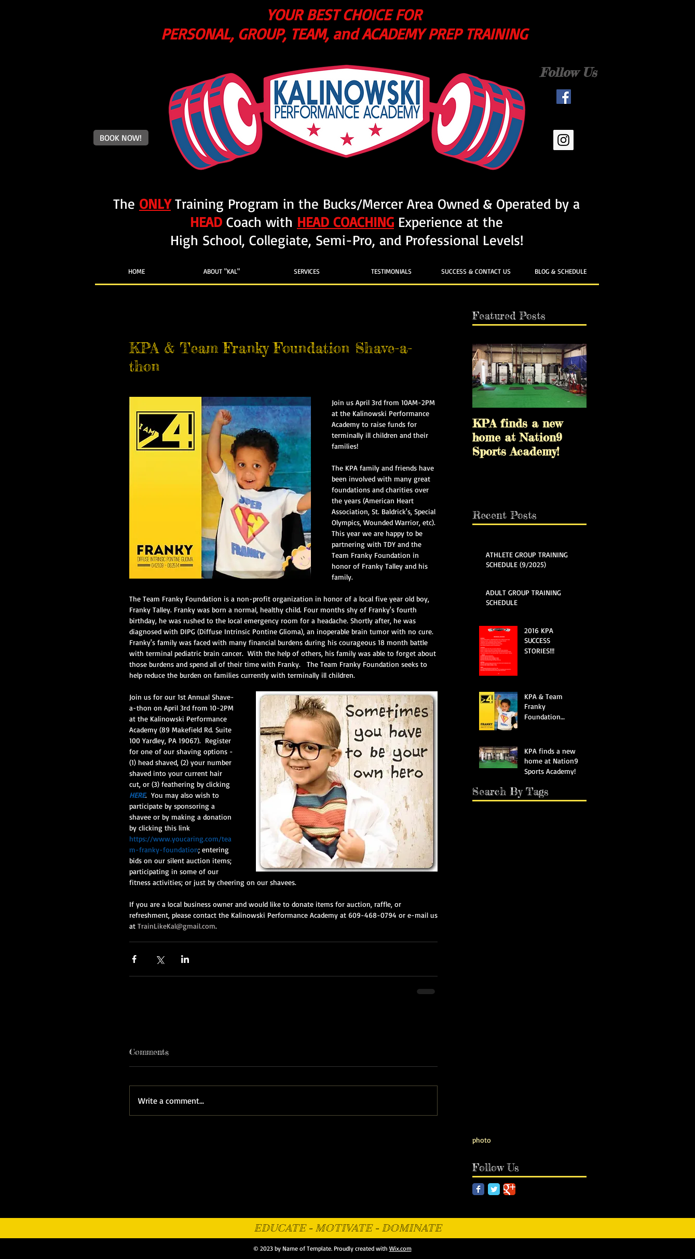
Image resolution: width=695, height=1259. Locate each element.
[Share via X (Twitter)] (160, 959)
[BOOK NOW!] (120, 137)
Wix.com (400, 1248)
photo (481, 1139)
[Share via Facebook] (134, 959)
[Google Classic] (509, 1189)
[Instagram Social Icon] (563, 140)
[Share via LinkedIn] (185, 959)
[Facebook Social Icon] (563, 96)
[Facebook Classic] (478, 1189)
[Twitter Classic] (494, 1189)
